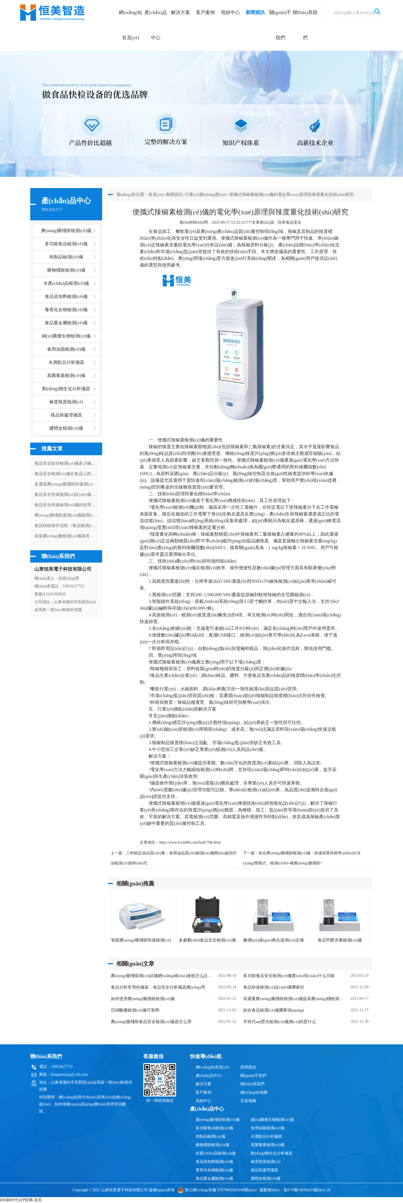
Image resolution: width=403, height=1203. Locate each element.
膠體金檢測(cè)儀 (66, 428)
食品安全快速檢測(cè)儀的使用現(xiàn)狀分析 (66, 505)
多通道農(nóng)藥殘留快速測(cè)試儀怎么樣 (66, 484)
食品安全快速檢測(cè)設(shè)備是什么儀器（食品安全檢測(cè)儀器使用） (66, 494)
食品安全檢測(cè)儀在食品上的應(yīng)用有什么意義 (66, 473)
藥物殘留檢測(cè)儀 (212, 1145)
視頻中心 (230, 12)
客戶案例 (205, 12)
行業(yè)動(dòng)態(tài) (206, 194)
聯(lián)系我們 (305, 25)
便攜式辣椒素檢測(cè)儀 (244, 238)
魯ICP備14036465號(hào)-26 (307, 1190)
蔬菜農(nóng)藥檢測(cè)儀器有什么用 (66, 536)
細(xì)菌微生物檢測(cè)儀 (272, 1120)
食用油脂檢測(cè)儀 (267, 1128)
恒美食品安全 (289, 222)
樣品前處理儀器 (264, 1170)
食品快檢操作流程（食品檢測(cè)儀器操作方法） (66, 525)
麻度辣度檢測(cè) (265, 1162)
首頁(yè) (155, 194)
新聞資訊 (255, 12)
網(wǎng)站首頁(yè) (130, 25)
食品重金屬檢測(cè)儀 (214, 1178)
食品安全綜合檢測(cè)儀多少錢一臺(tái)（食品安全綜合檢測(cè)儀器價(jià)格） (66, 463)
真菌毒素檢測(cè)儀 (267, 1145)
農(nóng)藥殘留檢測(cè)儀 (218, 1120)
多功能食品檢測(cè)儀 (214, 1128)
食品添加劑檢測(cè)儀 (214, 1162)
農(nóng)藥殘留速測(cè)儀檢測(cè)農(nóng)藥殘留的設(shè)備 (66, 515)
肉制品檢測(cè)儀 (210, 1136)
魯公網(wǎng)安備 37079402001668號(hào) (217, 1190)
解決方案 (180, 12)
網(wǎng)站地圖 (254, 1092)
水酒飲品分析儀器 (266, 1136)
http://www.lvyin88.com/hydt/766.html (190, 842)
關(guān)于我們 (280, 25)
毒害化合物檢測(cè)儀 (214, 1170)
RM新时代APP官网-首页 (21, 1200)
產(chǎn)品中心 (155, 25)
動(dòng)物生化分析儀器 (271, 1153)
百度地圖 (248, 1101)
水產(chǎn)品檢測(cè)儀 (216, 1153)
